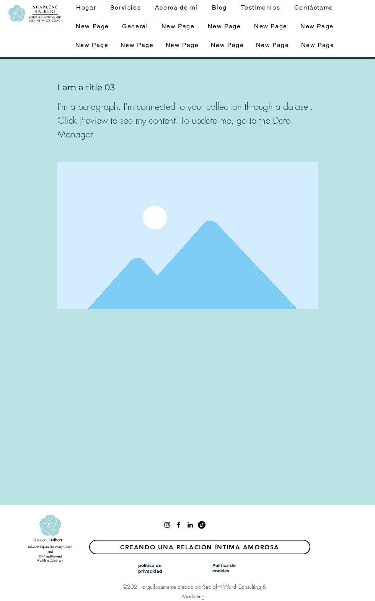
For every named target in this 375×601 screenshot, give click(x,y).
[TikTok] (201, 525)
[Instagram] (167, 525)
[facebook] (179, 525)
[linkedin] (190, 525)
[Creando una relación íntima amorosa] (199, 547)
